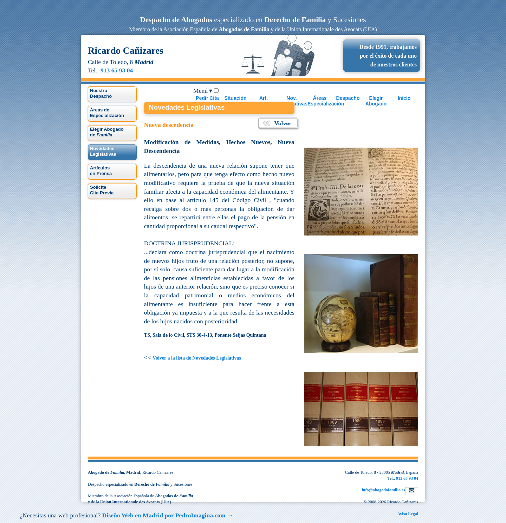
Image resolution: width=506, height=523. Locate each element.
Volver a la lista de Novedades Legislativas (197, 358)
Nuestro (101, 93)
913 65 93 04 (116, 70)
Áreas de (107, 112)
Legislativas (103, 151)
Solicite (101, 190)
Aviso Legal (407, 513)
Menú (202, 90)
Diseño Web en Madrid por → (167, 515)
